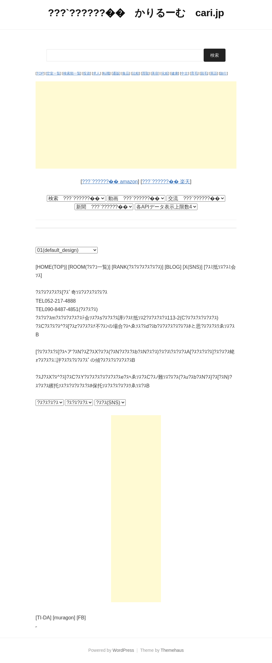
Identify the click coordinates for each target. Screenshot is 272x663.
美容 (155, 73)
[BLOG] (173, 267)
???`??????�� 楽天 (166, 181)
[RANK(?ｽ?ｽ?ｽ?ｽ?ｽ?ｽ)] (137, 267)
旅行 (223, 73)
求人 (96, 73)
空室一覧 (53, 73)
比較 (135, 73)
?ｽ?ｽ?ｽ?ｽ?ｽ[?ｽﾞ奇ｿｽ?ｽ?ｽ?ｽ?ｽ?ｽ (71, 292)
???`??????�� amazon (110, 181)
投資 (86, 73)
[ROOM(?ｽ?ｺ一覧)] (89, 267)
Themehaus (172, 650)
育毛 (194, 73)
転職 (106, 73)
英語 (213, 73)
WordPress (123, 650)
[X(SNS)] (192, 267)
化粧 (165, 73)
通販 (116, 73)
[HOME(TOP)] (51, 267)
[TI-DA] (43, 617)
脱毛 (204, 73)
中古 (184, 73)
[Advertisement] (136, 125)
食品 (125, 73)
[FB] (81, 617)
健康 (174, 73)
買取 (145, 73)
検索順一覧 (71, 73)
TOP (40, 73)
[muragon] (64, 617)
